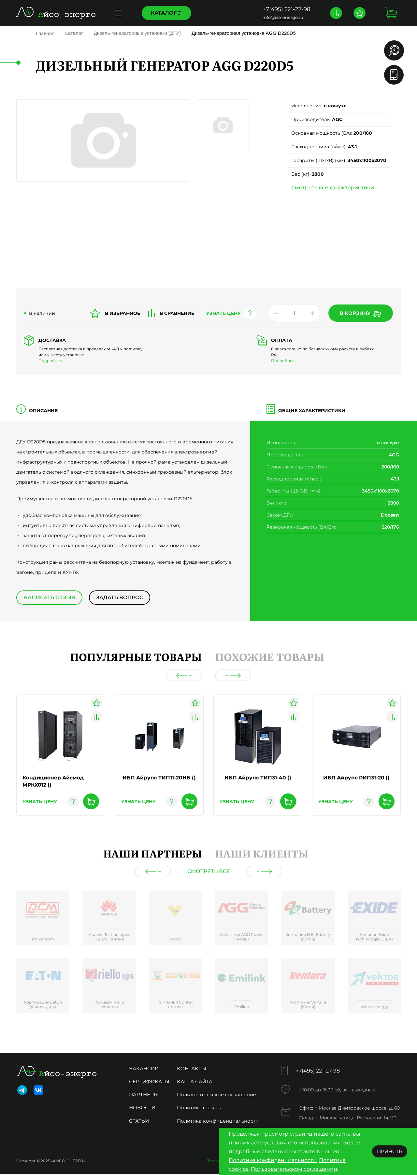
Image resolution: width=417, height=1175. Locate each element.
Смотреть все (208, 872)
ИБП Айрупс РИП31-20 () (356, 778)
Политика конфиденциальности (218, 1121)
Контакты (191, 1069)
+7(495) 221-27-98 (286, 9)
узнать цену (223, 313)
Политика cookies (199, 1108)
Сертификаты (149, 1082)
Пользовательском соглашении (294, 1169)
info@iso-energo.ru (282, 17)
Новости (142, 1108)
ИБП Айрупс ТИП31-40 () (258, 778)
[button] (184, 675)
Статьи (139, 1121)
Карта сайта (194, 1082)
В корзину (360, 313)
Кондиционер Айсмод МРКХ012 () (53, 781)
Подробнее (50, 360)
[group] (42, 919)
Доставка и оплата (220, 13)
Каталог (166, 13)
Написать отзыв (49, 598)
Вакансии (144, 1069)
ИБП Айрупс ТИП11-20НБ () (159, 778)
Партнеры (144, 1095)
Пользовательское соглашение (216, 1095)
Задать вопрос (120, 598)
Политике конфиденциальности (273, 1160)
